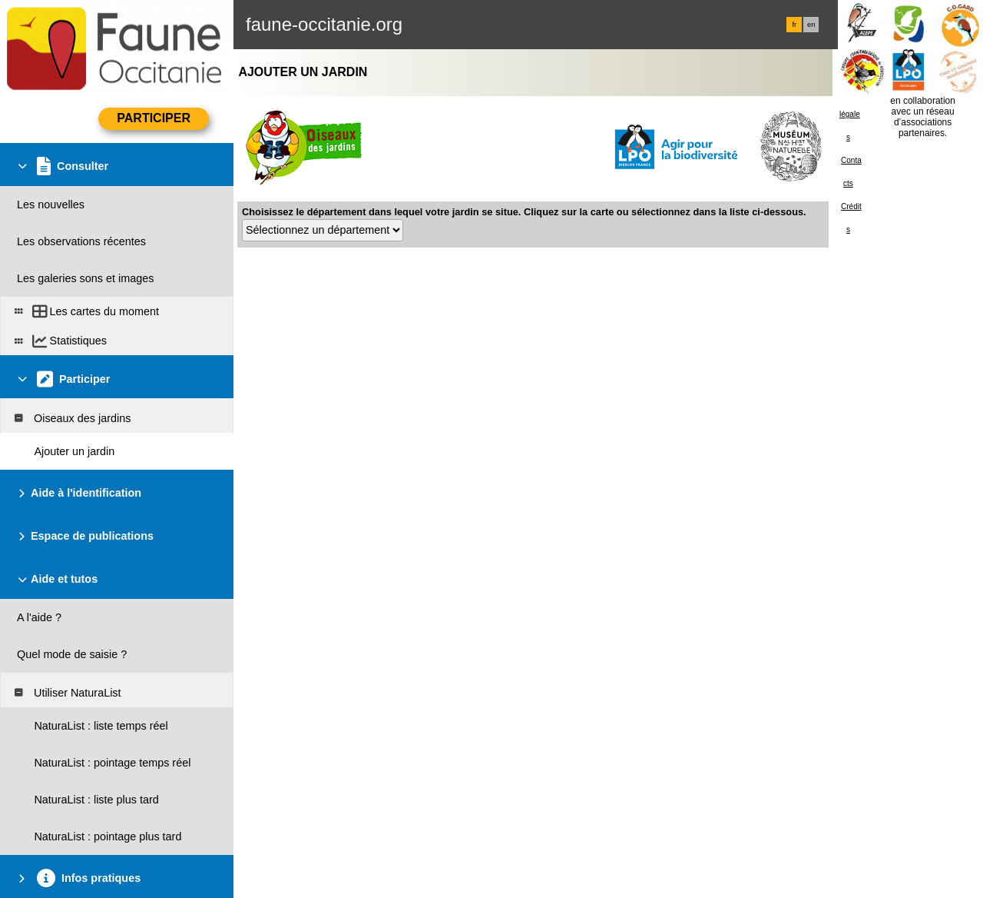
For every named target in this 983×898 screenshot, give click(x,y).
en (811, 24)
